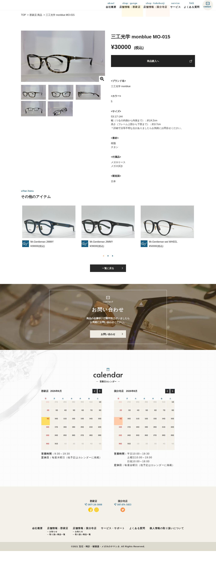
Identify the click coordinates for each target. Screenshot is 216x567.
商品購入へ (153, 62)
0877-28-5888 (94, 515)
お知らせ (53, 548)
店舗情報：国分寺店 (84, 544)
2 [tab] (108, 257)
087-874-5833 (125, 515)
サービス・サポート (113, 544)
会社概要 (37, 544)
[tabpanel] (108, 228)
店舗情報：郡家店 (57, 544)
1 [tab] (103, 257)
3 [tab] (112, 257)
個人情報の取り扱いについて (167, 544)
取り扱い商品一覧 (57, 550)
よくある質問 (137, 544)
